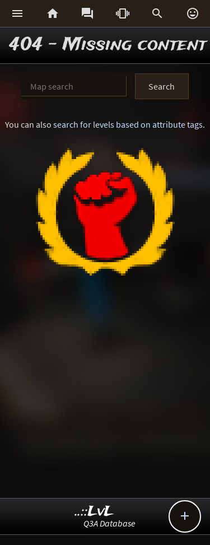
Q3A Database (109, 523)
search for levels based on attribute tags (128, 124)
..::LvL (94, 511)
